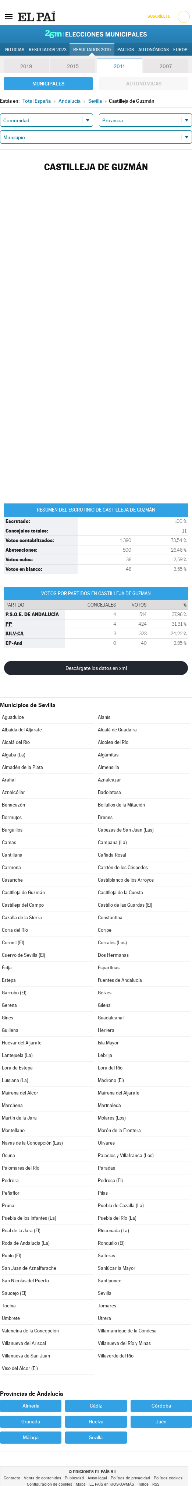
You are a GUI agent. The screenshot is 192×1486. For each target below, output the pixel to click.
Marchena (12, 1105)
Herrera (106, 1030)
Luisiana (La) (15, 1080)
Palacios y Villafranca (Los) (126, 1155)
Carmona (11, 867)
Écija (7, 967)
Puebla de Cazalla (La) (121, 1205)
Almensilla (108, 767)
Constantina (110, 917)
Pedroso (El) (110, 1180)
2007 (166, 66)
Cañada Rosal (112, 855)
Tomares (107, 1305)
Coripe (104, 930)
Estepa (9, 980)
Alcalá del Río (16, 742)
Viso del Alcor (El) (20, 1368)
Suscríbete (158, 16)
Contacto (12, 1478)
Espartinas (109, 967)
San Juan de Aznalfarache (29, 1268)
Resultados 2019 (92, 49)
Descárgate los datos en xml (96, 668)
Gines (7, 1017)
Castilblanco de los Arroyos (126, 880)
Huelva (96, 1421)
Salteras (106, 1255)
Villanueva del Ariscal (24, 1343)
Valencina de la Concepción (30, 1331)
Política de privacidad (130, 1478)
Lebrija (105, 1055)
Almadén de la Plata (22, 767)
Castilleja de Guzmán (23, 892)
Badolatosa (109, 792)
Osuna (8, 1155)
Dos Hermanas (113, 955)
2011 (119, 66)
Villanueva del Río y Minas (124, 1343)
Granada (30, 1421)
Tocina (9, 1305)
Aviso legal (97, 1478)
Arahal (8, 780)
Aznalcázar (109, 780)
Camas (9, 842)
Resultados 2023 (48, 49)
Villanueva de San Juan (26, 1356)
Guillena (10, 1030)
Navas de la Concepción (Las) (32, 1143)
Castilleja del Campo (23, 905)
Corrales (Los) (112, 942)
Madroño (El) (111, 1080)
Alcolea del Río (113, 742)
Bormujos (12, 817)
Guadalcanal (111, 1017)
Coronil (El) (13, 942)
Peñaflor (10, 1193)
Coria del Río (15, 930)
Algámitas (108, 755)
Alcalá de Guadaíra (117, 730)
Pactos (125, 49)
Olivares (106, 1143)
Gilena (104, 1005)
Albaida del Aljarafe (22, 730)
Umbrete (11, 1318)
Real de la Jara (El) (21, 1230)
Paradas (106, 1168)
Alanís (104, 717)
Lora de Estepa (17, 1068)
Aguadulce (13, 717)
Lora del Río (110, 1068)
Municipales (48, 84)
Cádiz (96, 1406)
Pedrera (10, 1180)
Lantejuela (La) (17, 1055)
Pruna (8, 1205)
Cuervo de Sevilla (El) (23, 955)
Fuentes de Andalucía (120, 980)
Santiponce (109, 1280)
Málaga (31, 1437)
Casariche (12, 880)
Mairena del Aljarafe (118, 1093)
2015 (73, 66)
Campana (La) (112, 842)
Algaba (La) (13, 755)
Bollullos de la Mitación (121, 805)
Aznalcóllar (13, 792)
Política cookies (168, 1478)
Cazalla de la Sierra (22, 917)
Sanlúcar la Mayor (116, 1268)
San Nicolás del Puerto (25, 1280)
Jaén (161, 1421)
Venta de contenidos (42, 1478)
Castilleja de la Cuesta (120, 892)
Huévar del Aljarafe (22, 1043)
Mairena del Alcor (20, 1093)
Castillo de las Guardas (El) (125, 905)
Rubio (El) (11, 1255)
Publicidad (74, 1478)
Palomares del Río (20, 1168)
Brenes (105, 817)
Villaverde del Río (116, 1356)
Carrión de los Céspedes (123, 867)
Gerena (9, 1005)
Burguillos (12, 830)
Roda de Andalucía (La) (26, 1243)
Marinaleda (109, 1105)
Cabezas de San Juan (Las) (126, 830)
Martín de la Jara (19, 1118)
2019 (26, 66)
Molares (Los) (112, 1118)
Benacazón (13, 805)
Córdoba (161, 1406)
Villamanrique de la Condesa (127, 1331)
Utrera (104, 1318)
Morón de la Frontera (119, 1130)
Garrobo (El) (14, 992)
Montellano (13, 1130)
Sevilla (104, 1293)
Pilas (103, 1193)
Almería (30, 1406)
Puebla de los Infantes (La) (29, 1218)
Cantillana (12, 855)
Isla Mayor (108, 1043)
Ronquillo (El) (111, 1243)
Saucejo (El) (14, 1293)
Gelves (104, 992)
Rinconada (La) (113, 1230)
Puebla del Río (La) (117, 1218)
